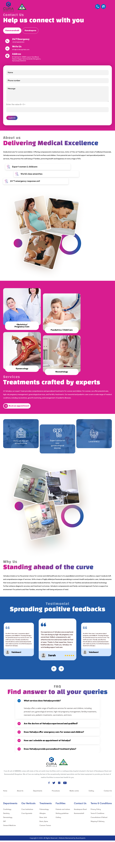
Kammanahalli (79, 813)
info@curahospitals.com (20, 49)
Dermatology (7, 817)
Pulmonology (44, 809)
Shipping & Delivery (97, 821)
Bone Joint (43, 817)
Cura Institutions (27, 809)
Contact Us (108, 790)
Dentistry (6, 813)
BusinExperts (80, 838)
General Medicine (9, 825)
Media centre (74, 790)
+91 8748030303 (18, 42)
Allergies (43, 813)
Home (5, 790)
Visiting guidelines (62, 813)
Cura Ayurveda (26, 813)
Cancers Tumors (45, 825)
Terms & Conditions (97, 813)
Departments (37, 790)
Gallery (91, 790)
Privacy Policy (96, 809)
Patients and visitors (63, 809)
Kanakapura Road (80, 809)
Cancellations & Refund (99, 817)
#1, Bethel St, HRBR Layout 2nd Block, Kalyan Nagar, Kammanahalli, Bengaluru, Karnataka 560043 (26, 59)
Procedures (56, 790)
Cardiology (7, 809)
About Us (20, 790)
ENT (4, 821)
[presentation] (53, 668)
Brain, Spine (44, 821)
